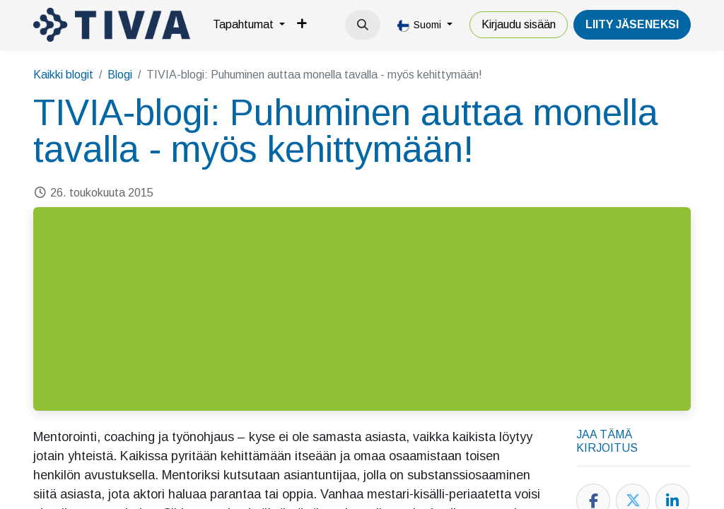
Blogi (119, 75)
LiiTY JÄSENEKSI (632, 24)
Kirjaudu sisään (518, 24)
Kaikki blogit (63, 75)
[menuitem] (249, 25)
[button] (362, 25)
